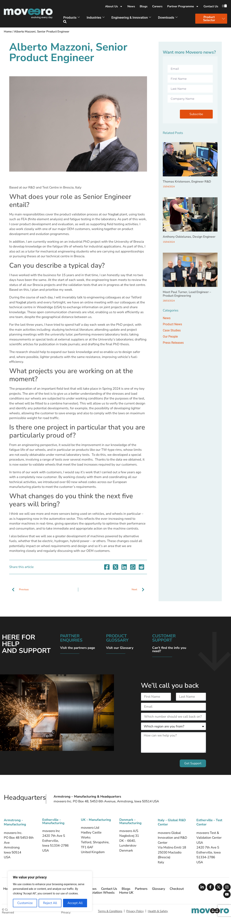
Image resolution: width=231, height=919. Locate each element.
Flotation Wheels (102, 893)
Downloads (167, 17)
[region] (50, 891)
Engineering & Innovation (131, 17)
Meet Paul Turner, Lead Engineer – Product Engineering (187, 294)
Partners (141, 889)
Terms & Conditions (110, 911)
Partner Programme (183, 6)
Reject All (50, 903)
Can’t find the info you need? (169, 649)
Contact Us (211, 6)
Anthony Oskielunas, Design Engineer (189, 237)
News (131, 6)
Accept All (75, 903)
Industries (96, 17)
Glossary (158, 889)
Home (8, 31)
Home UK (126, 893)
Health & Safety (158, 911)
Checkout (177, 889)
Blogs (143, 6)
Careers (157, 6)
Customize (25, 903)
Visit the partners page (77, 648)
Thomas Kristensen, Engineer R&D (187, 181)
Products (71, 17)
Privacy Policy (135, 911)
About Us (114, 6)
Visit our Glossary (119, 648)
